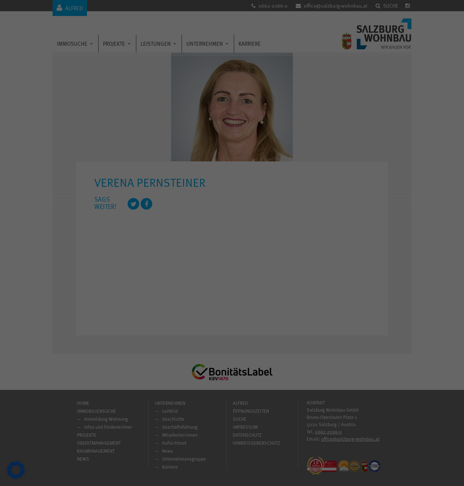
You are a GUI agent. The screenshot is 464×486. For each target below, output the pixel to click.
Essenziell (256, 144)
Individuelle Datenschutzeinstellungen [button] (232, 326)
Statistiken (257, 183)
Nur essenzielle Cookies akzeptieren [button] (232, 305)
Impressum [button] (264, 344)
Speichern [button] (302, 284)
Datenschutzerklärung (122, 246)
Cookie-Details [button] (202, 344)
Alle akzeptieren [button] (162, 284)
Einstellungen (126, 254)
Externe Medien (262, 222)
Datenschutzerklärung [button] (235, 344)
